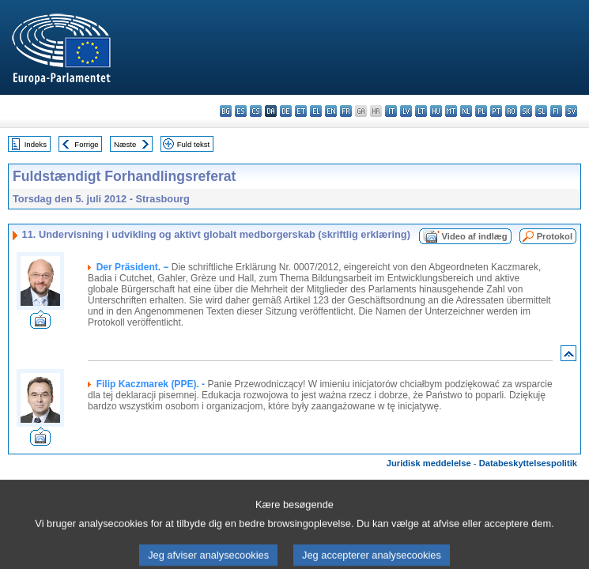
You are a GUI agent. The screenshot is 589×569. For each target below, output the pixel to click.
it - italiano (391, 111)
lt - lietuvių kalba (421, 111)
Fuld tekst (193, 144)
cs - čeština (256, 111)
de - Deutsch (286, 111)
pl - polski (481, 111)
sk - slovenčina (526, 111)
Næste (125, 144)
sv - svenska (571, 111)
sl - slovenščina (541, 111)
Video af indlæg (475, 236)
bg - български (226, 111)
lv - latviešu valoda (406, 111)
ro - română (511, 111)
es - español (241, 111)
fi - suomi (556, 111)
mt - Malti (451, 111)
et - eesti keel (301, 111)
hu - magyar (436, 111)
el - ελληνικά (316, 111)
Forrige (86, 144)
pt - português (496, 111)
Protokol (554, 236)
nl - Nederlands (466, 111)
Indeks (36, 144)
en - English (331, 111)
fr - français (346, 111)
